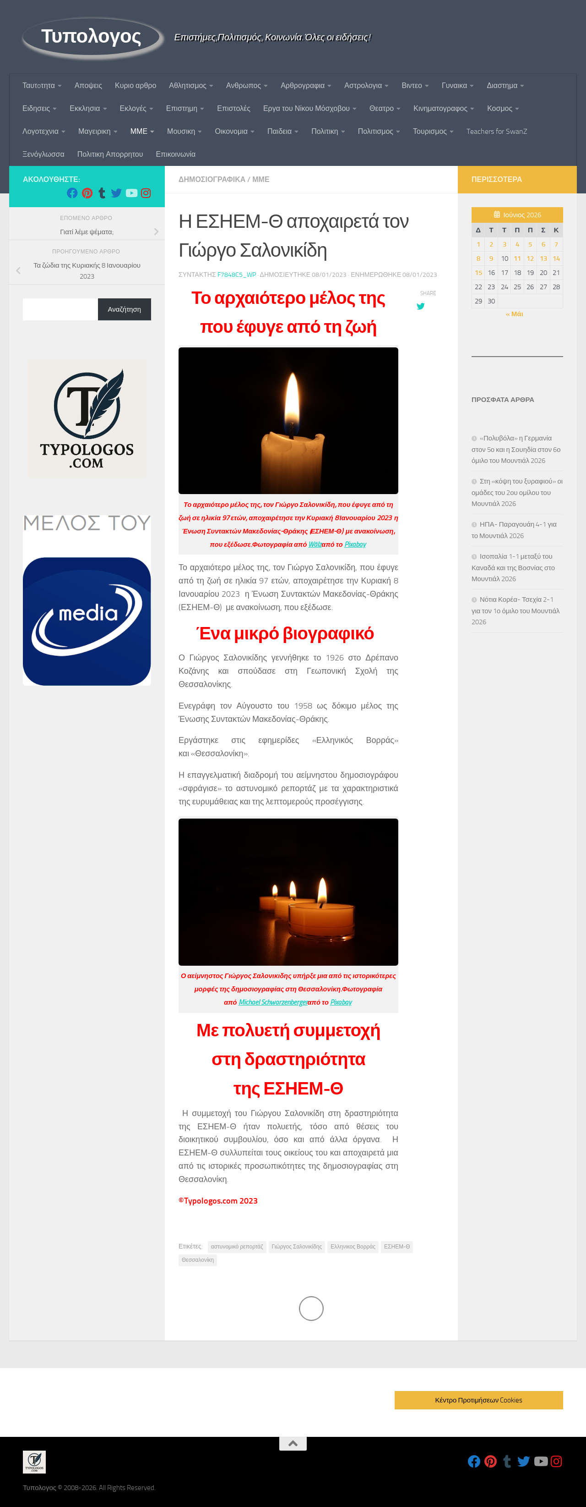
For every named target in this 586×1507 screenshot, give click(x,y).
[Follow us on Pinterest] (86, 192)
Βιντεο (412, 85)
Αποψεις (88, 85)
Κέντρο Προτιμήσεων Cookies (478, 1400)
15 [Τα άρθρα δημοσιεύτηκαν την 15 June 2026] (478, 273)
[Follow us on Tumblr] (101, 192)
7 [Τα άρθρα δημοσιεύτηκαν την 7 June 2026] (556, 244)
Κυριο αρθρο (135, 85)
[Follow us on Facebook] (72, 192)
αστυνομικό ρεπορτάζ (237, 1246)
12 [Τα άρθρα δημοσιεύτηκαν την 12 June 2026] (530, 258)
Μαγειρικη (94, 131)
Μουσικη (181, 131)
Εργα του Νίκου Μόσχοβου (306, 108)
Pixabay (355, 544)
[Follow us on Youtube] (130, 192)
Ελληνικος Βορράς (353, 1246)
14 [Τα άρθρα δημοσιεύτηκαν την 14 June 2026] (556, 258)
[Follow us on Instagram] (145, 192)
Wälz (314, 544)
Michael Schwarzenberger (273, 1002)
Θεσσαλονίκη (198, 1260)
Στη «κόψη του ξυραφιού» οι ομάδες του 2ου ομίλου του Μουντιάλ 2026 (517, 492)
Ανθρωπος (243, 85)
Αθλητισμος (187, 85)
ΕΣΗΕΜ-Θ (397, 1246)
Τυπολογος (91, 36)
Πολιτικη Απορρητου (110, 154)
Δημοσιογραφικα (212, 179)
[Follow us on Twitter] (116, 192)
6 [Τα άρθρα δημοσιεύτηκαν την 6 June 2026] (543, 244)
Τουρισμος (430, 131)
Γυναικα (454, 85)
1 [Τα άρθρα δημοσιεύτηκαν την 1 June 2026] (478, 244)
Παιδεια (279, 131)
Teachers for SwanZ (497, 131)
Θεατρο (381, 108)
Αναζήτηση (124, 309)
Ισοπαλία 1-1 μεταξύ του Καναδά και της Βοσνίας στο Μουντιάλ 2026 (513, 567)
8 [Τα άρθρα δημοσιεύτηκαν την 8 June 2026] (478, 258)
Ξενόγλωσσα (43, 154)
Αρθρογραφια (303, 85)
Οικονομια (231, 131)
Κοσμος (499, 108)
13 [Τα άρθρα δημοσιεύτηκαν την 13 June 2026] (543, 258)
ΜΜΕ (138, 131)
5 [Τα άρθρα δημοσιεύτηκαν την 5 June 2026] (530, 244)
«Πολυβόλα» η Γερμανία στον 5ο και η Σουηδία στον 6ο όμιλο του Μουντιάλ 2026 (516, 449)
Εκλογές (133, 108)
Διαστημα (502, 85)
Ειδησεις (36, 108)
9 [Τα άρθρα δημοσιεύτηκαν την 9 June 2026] (491, 258)
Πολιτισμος (375, 131)
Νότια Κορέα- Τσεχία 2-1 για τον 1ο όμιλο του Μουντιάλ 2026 (516, 610)
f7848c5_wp (236, 275)
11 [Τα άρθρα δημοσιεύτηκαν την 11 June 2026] (517, 258)
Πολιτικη (324, 131)
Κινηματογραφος (440, 108)
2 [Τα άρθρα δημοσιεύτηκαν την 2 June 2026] (491, 244)
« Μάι (514, 314)
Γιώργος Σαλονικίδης (297, 1246)
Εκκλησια (85, 108)
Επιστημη (181, 108)
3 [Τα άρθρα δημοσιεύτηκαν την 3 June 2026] (504, 244)
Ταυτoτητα (38, 85)
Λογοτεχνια (40, 131)
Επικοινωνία (175, 154)
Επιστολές (233, 108)
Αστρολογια (363, 85)
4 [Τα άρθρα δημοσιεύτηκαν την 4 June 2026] (517, 244)
